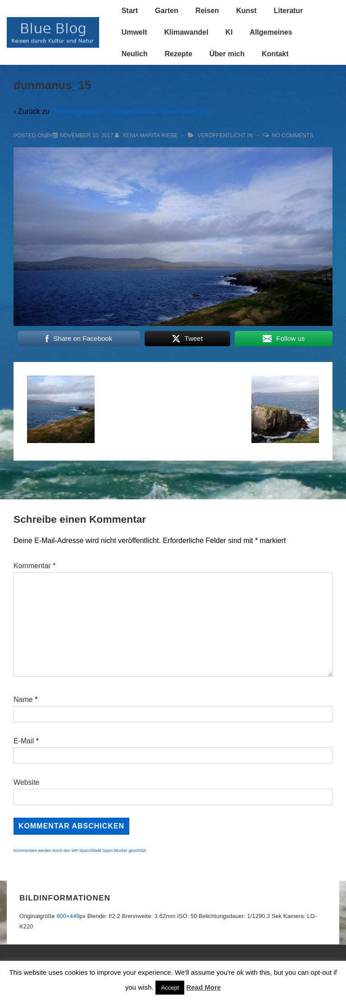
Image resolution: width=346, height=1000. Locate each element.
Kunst (246, 10)
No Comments (292, 135)
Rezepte (178, 54)
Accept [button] (170, 987)
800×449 (67, 916)
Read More (203, 987)
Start (130, 10)
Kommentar (34, 566)
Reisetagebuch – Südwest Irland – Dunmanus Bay (132, 111)
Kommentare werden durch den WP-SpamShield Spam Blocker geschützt (80, 850)
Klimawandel (186, 32)
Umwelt (134, 32)
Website (27, 782)
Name (23, 699)
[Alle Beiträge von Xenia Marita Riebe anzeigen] (147, 135)
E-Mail (24, 741)
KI (228, 32)
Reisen (207, 10)
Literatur (288, 10)
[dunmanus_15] (87, 135)
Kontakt (275, 54)
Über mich (227, 54)
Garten (166, 10)
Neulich (135, 54)
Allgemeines (271, 32)
